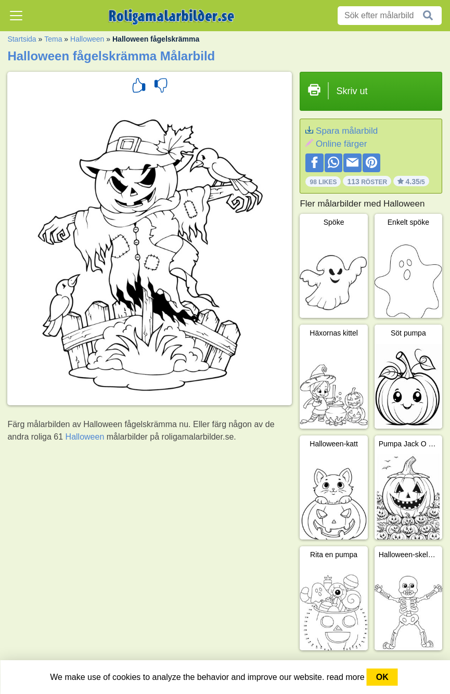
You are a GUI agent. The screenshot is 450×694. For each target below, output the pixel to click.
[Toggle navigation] (16, 15)
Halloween (87, 39)
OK (382, 677)
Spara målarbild (347, 131)
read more (346, 677)
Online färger (341, 144)
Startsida (21, 39)
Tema (53, 39)
